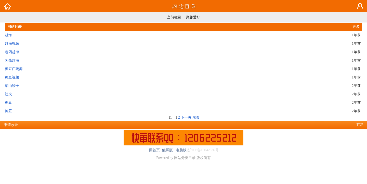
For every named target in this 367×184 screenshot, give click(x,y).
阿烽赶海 (12, 60)
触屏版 (167, 150)
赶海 (8, 35)
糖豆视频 (12, 77)
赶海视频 (12, 43)
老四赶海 (12, 52)
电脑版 (181, 150)
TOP (360, 125)
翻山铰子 (12, 86)
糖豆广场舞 (14, 69)
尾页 (196, 117)
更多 (356, 27)
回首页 (154, 150)
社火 (8, 94)
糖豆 (8, 103)
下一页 (186, 117)
